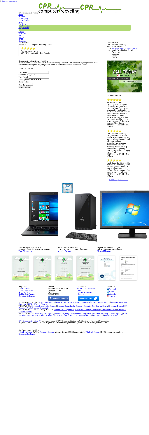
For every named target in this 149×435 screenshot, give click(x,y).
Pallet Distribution (26, 427)
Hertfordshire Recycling (55, 400)
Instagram (112, 356)
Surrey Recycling (73, 400)
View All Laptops (30, 285)
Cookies (80, 354)
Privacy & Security (83, 351)
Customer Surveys (47, 427)
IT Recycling (54, 9)
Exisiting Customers (140, 1)
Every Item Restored (25, 348)
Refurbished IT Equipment (59, 392)
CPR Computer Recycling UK (30, 409)
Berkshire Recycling (77, 397)
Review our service (131, 222)
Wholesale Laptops (94, 427)
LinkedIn (111, 352)
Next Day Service (24, 351)
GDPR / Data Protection (85, 345)
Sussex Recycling (88, 400)
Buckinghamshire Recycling (97, 397)
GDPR (125, 9)
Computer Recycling (45, 380)
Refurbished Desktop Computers (83, 392)
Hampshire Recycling (36, 400)
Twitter (111, 349)
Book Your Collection (26, 362)
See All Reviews (116, 222)
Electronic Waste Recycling (100, 380)
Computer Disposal (118, 385)
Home (41, 9)
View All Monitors (109, 285)
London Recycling (60, 397)
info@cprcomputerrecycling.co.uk (123, 63)
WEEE (113, 9)
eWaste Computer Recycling (38, 388)
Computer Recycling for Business (70, 385)
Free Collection (84, 9)
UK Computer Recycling (42, 397)
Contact (101, 9)
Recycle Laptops (60, 380)
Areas (69, 9)
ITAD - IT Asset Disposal (38, 383)
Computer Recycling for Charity (96, 385)
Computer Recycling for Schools (42, 385)
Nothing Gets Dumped (26, 354)
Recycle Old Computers (78, 380)
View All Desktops (70, 285)
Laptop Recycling (115, 400)
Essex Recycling (116, 397)
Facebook (112, 346)
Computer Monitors (105, 392)
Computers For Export (27, 430)
